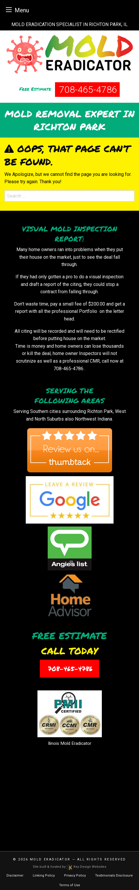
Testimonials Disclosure (114, 875)
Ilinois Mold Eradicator (69, 743)
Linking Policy (44, 875)
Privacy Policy (75, 875)
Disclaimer (14, 875)
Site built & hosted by (69, 867)
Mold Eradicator (50, 859)
